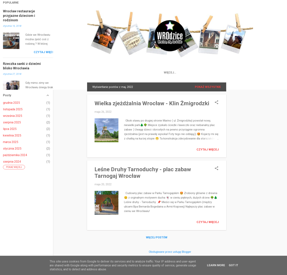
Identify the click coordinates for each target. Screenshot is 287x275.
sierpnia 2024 (12, 161)
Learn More (216, 265)
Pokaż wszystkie (208, 87)
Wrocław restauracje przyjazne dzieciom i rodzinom (19, 15)
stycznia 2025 (12, 148)
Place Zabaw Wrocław (173, 72)
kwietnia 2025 (12, 135)
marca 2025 (10, 142)
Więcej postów (156, 238)
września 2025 (12, 116)
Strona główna (107, 72)
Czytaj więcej (208, 150)
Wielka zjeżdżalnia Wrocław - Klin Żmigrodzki (152, 104)
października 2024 (15, 155)
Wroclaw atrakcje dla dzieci (221, 72)
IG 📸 (145, 72)
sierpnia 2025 (12, 122)
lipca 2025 (10, 129)
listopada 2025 (13, 109)
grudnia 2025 (11, 103)
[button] (216, 103)
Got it (233, 265)
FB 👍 (131, 72)
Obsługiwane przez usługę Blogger (170, 252)
